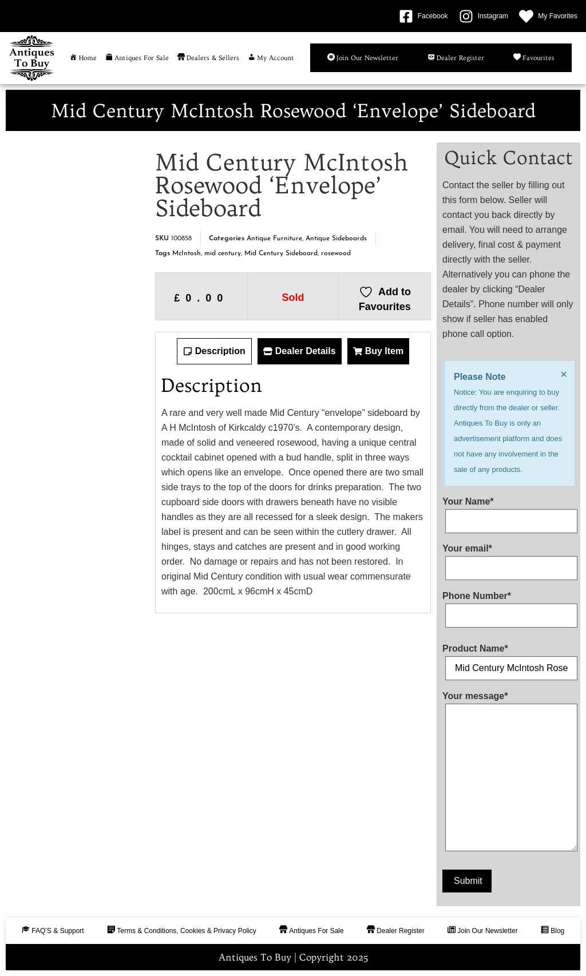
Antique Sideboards (336, 238)
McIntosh (186, 253)
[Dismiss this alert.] (564, 374)
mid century (222, 253)
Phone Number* (508, 606)
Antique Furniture (274, 238)
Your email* (508, 558)
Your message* (508, 774)
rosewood (336, 253)
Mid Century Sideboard (281, 253)
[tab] (214, 351)
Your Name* (508, 511)
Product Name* (508, 658)
